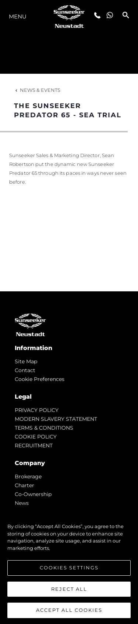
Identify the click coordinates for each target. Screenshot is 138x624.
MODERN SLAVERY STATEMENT (56, 419)
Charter (24, 485)
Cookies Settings (69, 568)
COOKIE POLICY (36, 436)
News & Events (37, 90)
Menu (17, 16)
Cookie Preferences (39, 379)
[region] (69, 564)
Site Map (26, 361)
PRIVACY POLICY (37, 410)
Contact (25, 370)
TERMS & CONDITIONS (44, 427)
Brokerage (28, 476)
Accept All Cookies (69, 610)
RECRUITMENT (34, 445)
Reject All (69, 589)
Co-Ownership (33, 494)
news (22, 503)
